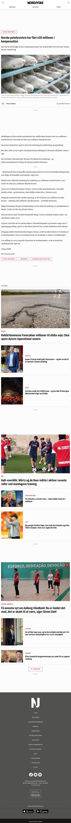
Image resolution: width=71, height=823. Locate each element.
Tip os (35, 713)
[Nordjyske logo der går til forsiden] (35, 2)
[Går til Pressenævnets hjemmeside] (35, 794)
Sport (59, 7)
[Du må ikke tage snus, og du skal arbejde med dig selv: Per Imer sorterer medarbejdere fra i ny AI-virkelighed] (12, 631)
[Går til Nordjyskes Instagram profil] (35, 775)
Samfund (12, 7)
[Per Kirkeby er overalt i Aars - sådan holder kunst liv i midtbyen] (12, 498)
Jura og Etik (35, 740)
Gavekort (35, 726)
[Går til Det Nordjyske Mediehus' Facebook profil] (31, 775)
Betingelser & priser (35, 735)
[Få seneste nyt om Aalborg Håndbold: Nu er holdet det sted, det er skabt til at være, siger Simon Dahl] (35, 581)
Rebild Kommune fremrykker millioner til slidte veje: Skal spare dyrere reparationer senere (35, 337)
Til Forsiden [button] (35, 669)
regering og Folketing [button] (41, 259)
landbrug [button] (24, 259)
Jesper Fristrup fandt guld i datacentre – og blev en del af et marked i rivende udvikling (47, 360)
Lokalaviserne (35, 758)
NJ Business (35, 717)
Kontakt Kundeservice (36, 744)
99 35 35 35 (37, 785)
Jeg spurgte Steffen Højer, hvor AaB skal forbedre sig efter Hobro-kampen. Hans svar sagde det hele (47, 526)
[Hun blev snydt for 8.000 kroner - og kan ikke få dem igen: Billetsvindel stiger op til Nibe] (12, 390)
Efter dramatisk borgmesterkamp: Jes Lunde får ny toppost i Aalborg (47, 657)
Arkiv (35, 754)
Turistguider (35, 763)
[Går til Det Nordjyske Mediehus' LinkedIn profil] (40, 775)
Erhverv (35, 7)
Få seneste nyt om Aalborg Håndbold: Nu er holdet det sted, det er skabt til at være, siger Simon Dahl (33, 610)
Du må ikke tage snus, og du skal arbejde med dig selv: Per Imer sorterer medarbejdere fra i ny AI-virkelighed (47, 633)
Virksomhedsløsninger (35, 722)
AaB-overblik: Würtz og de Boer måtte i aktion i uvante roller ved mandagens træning (34, 482)
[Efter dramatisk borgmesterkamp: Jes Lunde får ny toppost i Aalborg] (12, 656)
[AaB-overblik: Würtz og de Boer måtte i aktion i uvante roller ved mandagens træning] (35, 453)
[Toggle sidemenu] (68, 3)
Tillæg (35, 767)
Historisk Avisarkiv (35, 749)
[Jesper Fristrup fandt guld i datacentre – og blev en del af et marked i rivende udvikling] (12, 359)
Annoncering (35, 731)
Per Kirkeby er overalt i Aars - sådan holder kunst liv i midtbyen (45, 500)
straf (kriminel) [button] (9, 32)
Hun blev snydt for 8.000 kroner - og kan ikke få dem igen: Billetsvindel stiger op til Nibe (47, 392)
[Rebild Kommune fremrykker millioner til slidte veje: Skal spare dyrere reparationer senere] (35, 308)
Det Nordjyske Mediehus (38, 781)
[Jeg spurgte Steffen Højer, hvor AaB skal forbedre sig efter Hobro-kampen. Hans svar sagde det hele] (12, 525)
